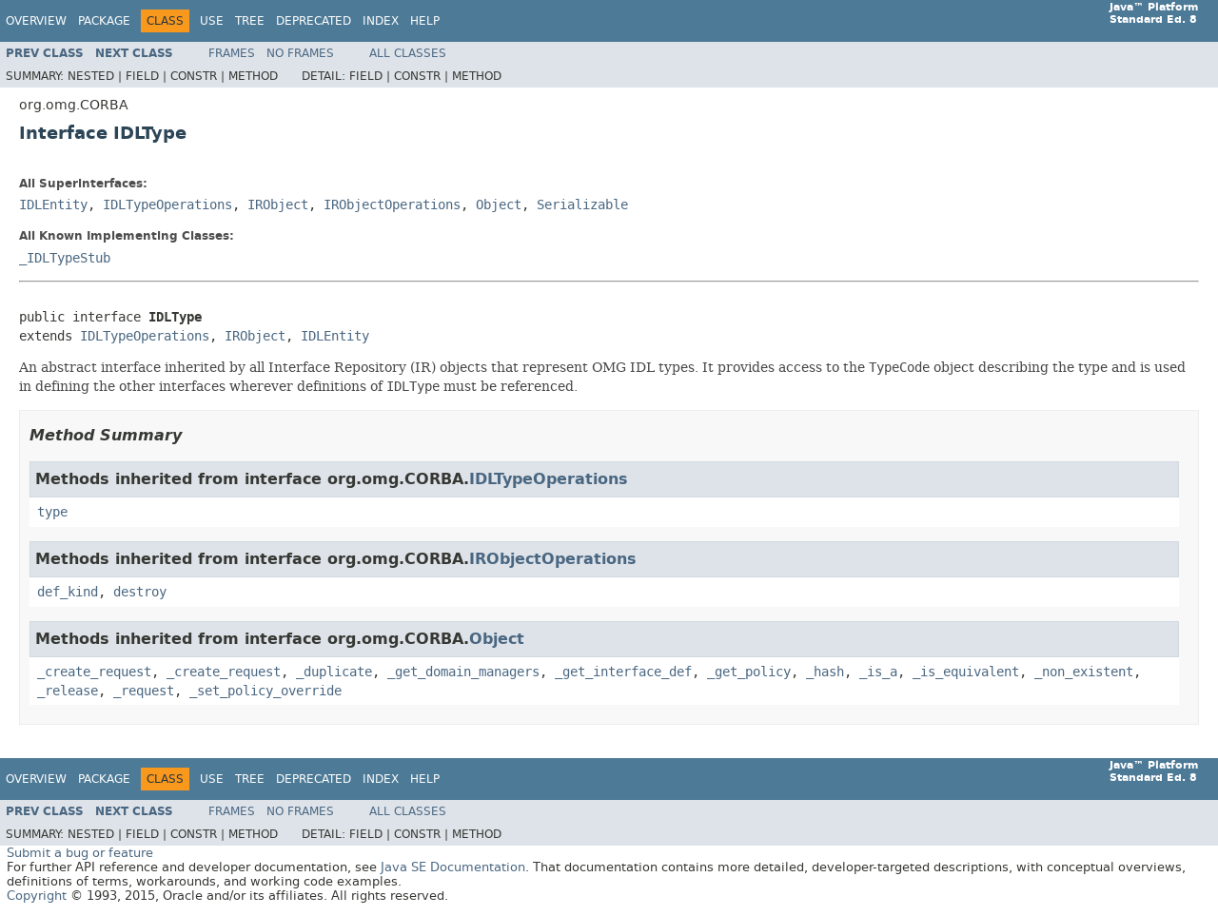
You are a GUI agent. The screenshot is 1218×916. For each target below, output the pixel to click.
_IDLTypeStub (64, 258)
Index (381, 21)
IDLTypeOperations (167, 205)
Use (212, 21)
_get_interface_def (623, 672)
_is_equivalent (966, 672)
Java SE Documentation (453, 867)
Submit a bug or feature (80, 853)
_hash (825, 672)
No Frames (300, 53)
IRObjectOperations (392, 205)
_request (143, 691)
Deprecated (313, 21)
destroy (140, 592)
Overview (36, 21)
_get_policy (749, 672)
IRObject (277, 205)
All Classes (407, 53)
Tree (250, 21)
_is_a (878, 672)
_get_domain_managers (463, 672)
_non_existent (1083, 672)
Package (104, 21)
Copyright (37, 895)
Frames (231, 53)
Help (425, 21)
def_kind (67, 592)
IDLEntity (53, 205)
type (52, 512)
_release (67, 691)
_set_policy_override (265, 691)
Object (498, 205)
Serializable (582, 205)
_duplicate (334, 672)
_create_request (94, 672)
